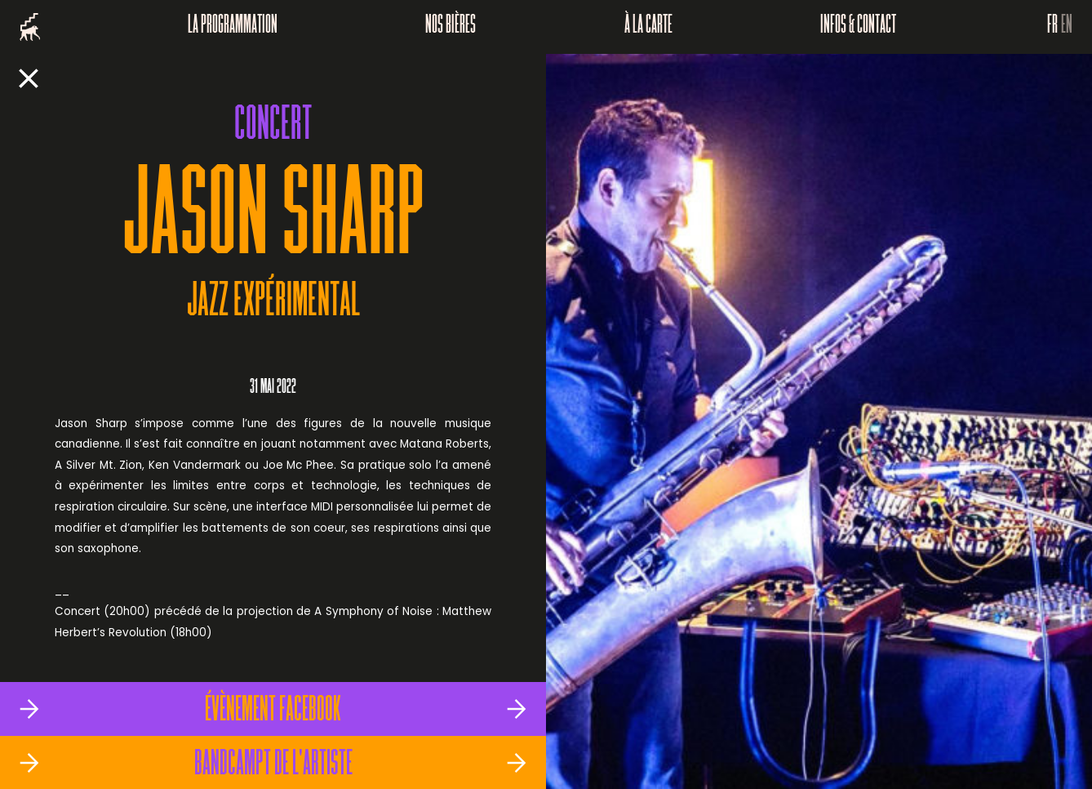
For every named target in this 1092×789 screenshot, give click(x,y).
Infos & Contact (858, 27)
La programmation (232, 27)
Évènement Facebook (273, 711)
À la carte (648, 27)
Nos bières (450, 27)
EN (1066, 27)
